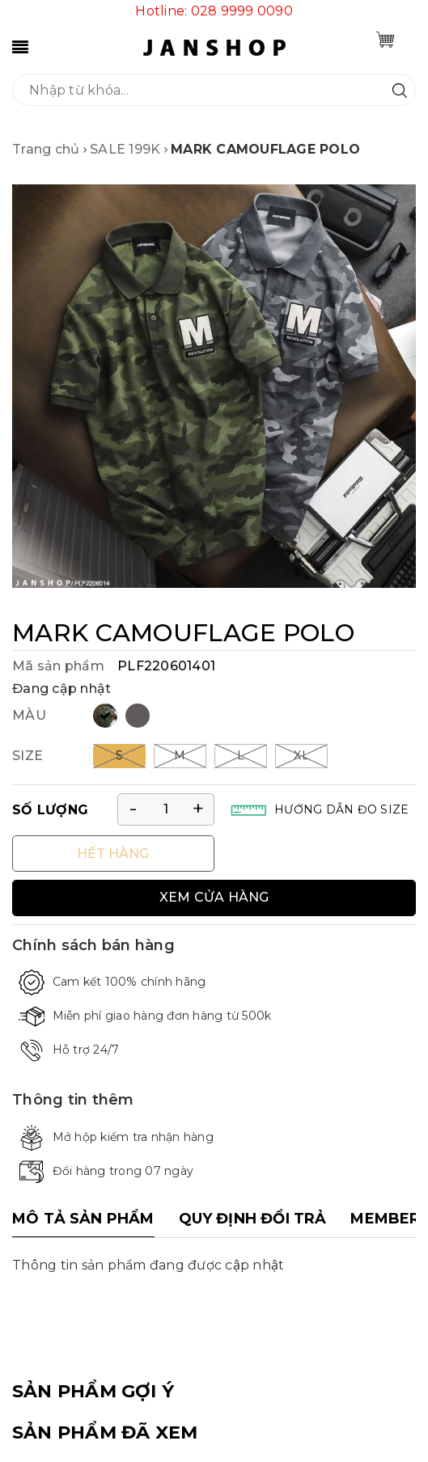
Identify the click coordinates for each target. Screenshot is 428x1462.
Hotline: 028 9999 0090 (214, 11)
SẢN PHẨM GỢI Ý (93, 1391)
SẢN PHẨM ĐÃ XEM (104, 1432)
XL (301, 755)
